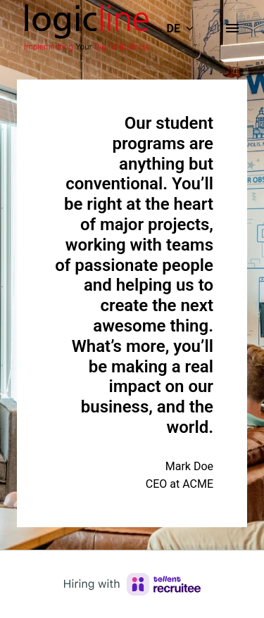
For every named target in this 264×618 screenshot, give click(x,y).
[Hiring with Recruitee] (132, 584)
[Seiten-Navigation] (232, 28)
